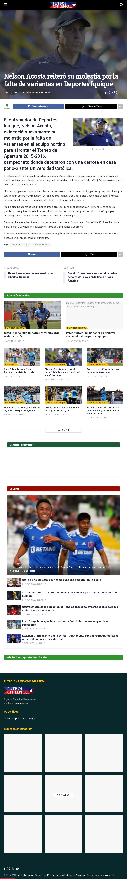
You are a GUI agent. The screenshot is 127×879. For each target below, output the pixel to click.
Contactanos (21, 699)
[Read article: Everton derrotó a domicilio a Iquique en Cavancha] (105, 357)
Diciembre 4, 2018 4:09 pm (77, 341)
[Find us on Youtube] (17, 865)
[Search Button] (121, 5)
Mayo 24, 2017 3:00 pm (97, 417)
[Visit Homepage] (63, 5)
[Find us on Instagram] (13, 865)
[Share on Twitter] (91, 106)
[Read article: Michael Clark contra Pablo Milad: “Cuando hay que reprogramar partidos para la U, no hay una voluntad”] (14, 638)
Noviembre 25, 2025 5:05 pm (22, 571)
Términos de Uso (55, 871)
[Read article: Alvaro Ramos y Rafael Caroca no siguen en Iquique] (63, 395)
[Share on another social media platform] (120, 106)
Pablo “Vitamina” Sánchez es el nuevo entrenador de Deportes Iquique (90, 334)
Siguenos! (63, 791)
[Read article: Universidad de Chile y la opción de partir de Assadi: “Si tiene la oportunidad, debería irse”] (63, 535)
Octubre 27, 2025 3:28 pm (33, 629)
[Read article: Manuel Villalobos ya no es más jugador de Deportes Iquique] (22, 395)
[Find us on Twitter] (8, 865)
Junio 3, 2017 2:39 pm (13, 414)
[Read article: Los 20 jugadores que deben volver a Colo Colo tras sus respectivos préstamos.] (14, 624)
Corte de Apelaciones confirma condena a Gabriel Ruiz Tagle (61, 579)
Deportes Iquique (21, 245)
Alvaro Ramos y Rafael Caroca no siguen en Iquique (62, 409)
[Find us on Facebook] (4, 865)
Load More (63, 430)
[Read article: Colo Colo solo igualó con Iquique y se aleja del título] (22, 357)
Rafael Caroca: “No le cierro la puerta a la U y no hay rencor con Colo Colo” (103, 410)
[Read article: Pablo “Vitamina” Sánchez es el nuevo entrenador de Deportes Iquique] (94, 315)
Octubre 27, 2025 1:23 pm (33, 643)
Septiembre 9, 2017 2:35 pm (16, 376)
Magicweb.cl (108, 871)
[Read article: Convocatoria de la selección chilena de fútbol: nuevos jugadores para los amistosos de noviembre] (14, 610)
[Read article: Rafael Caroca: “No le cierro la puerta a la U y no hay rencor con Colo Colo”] (105, 395)
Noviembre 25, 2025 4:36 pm (34, 600)
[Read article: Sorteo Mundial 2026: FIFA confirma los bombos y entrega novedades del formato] (14, 595)
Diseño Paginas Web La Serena (20, 715)
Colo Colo (10, 365)
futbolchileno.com (25, 871)
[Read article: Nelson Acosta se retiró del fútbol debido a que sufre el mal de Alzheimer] (63, 357)
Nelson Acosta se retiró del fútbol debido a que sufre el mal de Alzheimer (62, 372)
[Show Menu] (5, 5)
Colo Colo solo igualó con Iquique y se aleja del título (19, 371)
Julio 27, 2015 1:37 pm (14, 92)
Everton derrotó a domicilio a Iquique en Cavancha (103, 371)
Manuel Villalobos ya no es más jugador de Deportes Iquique (22, 409)
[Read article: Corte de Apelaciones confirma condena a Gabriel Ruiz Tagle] (14, 582)
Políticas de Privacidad (74, 871)
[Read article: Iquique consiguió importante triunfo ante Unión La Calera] (32, 315)
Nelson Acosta (41, 245)
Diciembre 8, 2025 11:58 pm (34, 614)
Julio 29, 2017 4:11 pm (97, 376)
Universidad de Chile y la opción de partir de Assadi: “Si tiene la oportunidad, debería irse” (60, 567)
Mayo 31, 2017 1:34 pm (55, 414)
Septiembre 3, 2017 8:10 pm (57, 379)
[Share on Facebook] (38, 106)
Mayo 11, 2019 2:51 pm (14, 341)
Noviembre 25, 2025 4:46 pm (34, 584)
